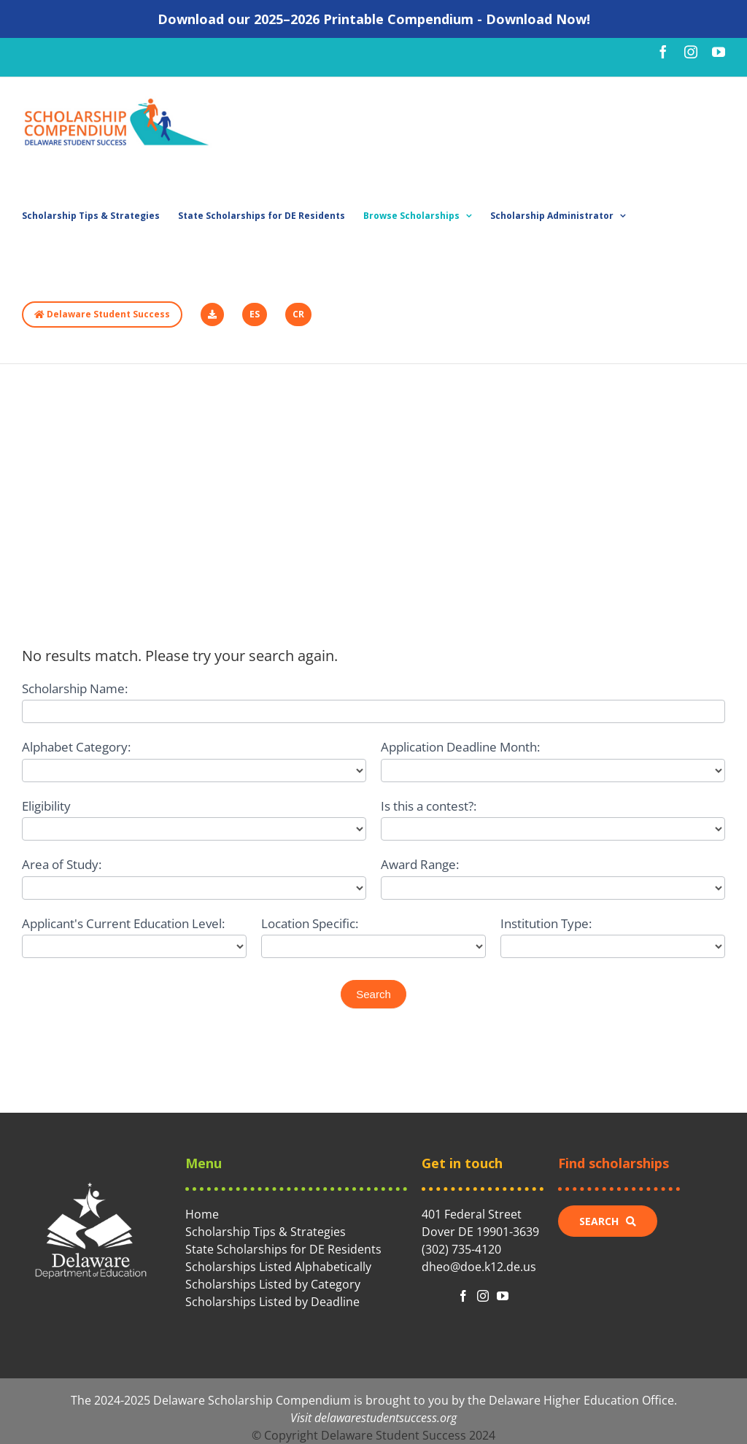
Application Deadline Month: (460, 746)
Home (202, 1214)
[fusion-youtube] (502, 1296)
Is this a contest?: (428, 806)
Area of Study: (61, 864)
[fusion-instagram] (483, 1296)
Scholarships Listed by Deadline (272, 1302)
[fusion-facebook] (463, 1296)
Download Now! (538, 19)
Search (373, 994)
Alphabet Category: (76, 746)
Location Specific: (309, 923)
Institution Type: (546, 923)
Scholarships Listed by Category (272, 1284)
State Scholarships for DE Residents (283, 1249)
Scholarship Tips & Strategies (265, 1232)
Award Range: (420, 864)
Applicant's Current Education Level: (123, 923)
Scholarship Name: (75, 688)
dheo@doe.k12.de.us (479, 1267)
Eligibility (46, 806)
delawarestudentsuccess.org (385, 1418)
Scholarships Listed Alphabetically (278, 1267)
